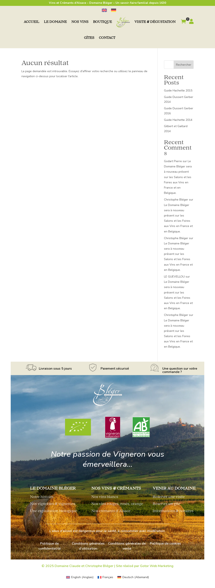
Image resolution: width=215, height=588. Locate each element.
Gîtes (89, 38)
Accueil (31, 22)
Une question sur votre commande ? (179, 370)
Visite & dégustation (155, 22)
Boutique (102, 22)
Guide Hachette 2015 (178, 91)
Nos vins (79, 22)
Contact (107, 38)
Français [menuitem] (107, 577)
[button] (183, 22)
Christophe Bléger (176, 200)
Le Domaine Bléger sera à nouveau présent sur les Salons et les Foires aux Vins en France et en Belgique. (178, 177)
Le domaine (55, 22)
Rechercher (183, 65)
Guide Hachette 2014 (178, 120)
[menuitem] (104, 10)
